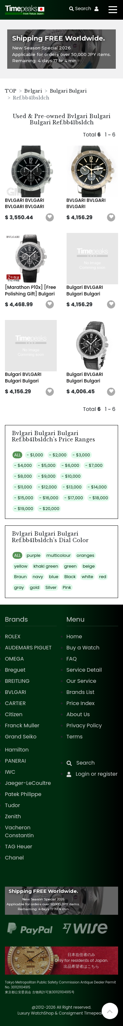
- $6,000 (70, 465)
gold (34, 587)
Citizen (14, 714)
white (87, 577)
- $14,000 (97, 487)
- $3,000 (81, 455)
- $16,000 (48, 498)
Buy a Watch (83, 647)
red (102, 577)
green (70, 566)
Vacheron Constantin (19, 831)
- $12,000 (47, 487)
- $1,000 (35, 455)
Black (70, 577)
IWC (10, 772)
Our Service (81, 681)
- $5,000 (46, 465)
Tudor (12, 805)
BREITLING (17, 681)
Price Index (81, 703)
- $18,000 (98, 498)
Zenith (13, 816)
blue (53, 577)
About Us (78, 714)
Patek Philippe (23, 794)
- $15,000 (23, 498)
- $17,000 (73, 498)
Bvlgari (33, 91)
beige (89, 566)
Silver (50, 587)
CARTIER (15, 703)
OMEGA (14, 659)
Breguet (15, 670)
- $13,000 (72, 487)
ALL (17, 455)
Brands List (80, 692)
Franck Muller (22, 725)
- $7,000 (94, 465)
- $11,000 (23, 487)
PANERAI (15, 761)
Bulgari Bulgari (68, 91)
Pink (67, 587)
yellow (21, 566)
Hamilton (17, 749)
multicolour (59, 555)
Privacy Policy (84, 725)
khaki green (45, 566)
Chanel (14, 857)
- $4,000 (23, 465)
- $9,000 (46, 476)
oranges (85, 555)
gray (19, 587)
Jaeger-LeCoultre (28, 783)
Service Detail (84, 670)
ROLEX (12, 636)
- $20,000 (49, 508)
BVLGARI (15, 692)
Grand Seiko (20, 736)
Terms (75, 736)
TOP (10, 91)
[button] (50, 217)
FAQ (72, 659)
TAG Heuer (18, 846)
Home (74, 636)
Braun (20, 577)
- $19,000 (23, 508)
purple (33, 555)
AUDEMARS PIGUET (28, 647)
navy (38, 577)
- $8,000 (23, 476)
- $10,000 (71, 476)
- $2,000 (58, 455)
